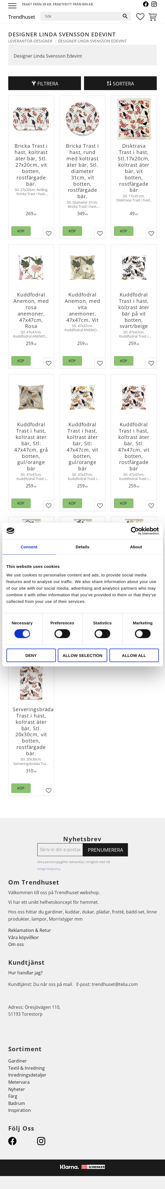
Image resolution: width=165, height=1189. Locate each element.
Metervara (19, 1082)
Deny (31, 655)
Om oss (16, 944)
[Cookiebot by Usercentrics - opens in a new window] (135, 531)
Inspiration (19, 1110)
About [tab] (136, 546)
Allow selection (82, 655)
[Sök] (125, 16)
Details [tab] (83, 546)
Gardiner (17, 1061)
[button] (13, 6)
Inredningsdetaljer (27, 1075)
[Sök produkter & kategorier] (80, 16)
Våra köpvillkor (23, 937)
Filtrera (47, 83)
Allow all (134, 655)
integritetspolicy (48, 869)
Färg (12, 1096)
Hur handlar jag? (25, 973)
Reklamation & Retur (29, 930)
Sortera (123, 83)
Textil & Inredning (26, 1068)
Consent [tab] (29, 546)
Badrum (16, 1103)
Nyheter (16, 1089)
